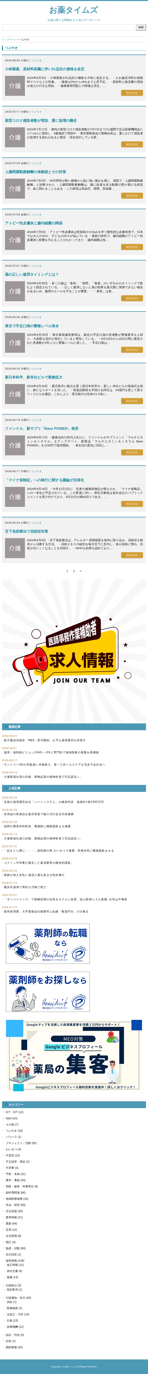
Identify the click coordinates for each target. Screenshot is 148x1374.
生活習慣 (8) (13, 1235)
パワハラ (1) (13, 1136)
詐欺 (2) (11, 1341)
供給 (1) (12, 1302)
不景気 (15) (13, 1155)
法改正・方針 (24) (18, 1314)
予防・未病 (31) (16, 1174)
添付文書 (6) (14, 1271)
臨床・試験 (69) (16, 1248)
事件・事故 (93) (16, 1180)
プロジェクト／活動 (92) (21, 1143)
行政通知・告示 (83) (18, 1297)
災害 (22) (11, 1229)
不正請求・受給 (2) (18, 1161)
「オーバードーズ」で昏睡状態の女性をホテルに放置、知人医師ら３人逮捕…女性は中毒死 (65, 899)
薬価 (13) (12, 1277)
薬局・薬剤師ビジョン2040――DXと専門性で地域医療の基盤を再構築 (51, 752)
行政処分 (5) (13, 1285)
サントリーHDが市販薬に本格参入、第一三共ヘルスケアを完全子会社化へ (54, 764)
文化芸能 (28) (14, 1211)
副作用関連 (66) (16, 1192)
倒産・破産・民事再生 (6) (22, 1186)
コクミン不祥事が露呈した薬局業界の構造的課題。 (39, 862)
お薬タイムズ (73, 10)
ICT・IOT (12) (14, 1112)
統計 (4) (11, 1242)
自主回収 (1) (13, 1254)
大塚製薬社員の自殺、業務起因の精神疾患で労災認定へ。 (43, 776)
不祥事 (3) (12, 1167)
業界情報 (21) (14, 1217)
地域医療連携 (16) (17, 1198)
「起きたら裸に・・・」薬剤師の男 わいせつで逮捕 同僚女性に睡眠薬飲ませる (59, 850)
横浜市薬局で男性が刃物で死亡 (25, 887)
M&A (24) (11, 1118)
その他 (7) (12, 1124)
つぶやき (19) (14, 1130)
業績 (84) (11, 1223)
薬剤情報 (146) (15, 1260)
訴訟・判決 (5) (15, 1334)
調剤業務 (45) (14, 1347)
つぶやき (36, 60)
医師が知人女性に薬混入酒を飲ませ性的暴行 (34, 875)
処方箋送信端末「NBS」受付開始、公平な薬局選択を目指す (45, 740)
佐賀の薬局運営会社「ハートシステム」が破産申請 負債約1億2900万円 (54, 801)
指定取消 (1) (14, 1289)
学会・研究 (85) (16, 1205)
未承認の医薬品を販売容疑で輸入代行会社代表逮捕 (39, 814)
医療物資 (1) (14, 1308)
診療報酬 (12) (15, 1326)
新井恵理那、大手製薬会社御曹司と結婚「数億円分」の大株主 (46, 911)
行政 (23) (12, 1320)
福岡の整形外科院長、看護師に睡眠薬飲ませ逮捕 (37, 826)
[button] (74, 651)
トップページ (9, 39)
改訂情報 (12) (15, 1264)
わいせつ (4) (13, 1149)
